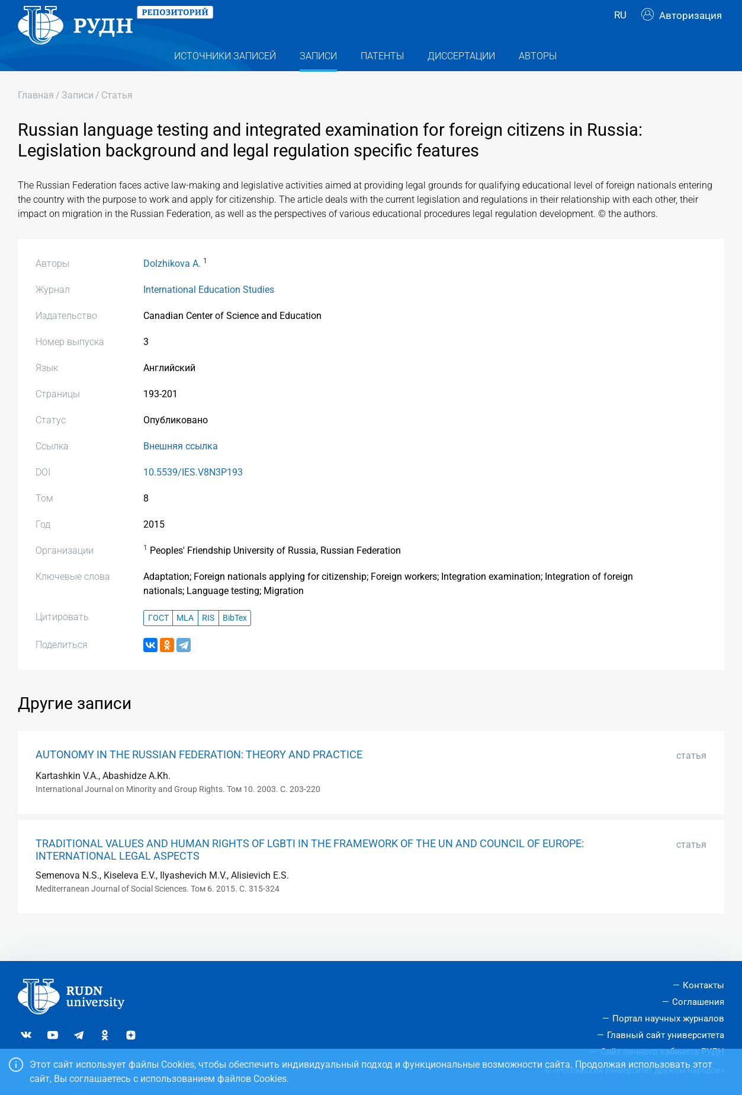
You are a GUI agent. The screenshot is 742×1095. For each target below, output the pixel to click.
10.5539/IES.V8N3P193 (193, 496)
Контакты (703, 985)
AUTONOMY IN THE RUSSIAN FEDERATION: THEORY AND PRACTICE (199, 778)
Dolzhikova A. (172, 287)
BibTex (235, 642)
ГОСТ (158, 642)
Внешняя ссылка (180, 469)
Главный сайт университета (665, 1035)
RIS (208, 642)
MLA (185, 642)
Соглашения (698, 1002)
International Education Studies (208, 313)
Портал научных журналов (668, 1018)
